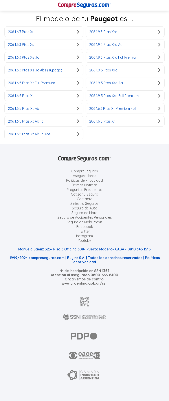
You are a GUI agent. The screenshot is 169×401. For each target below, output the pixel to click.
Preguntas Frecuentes (85, 189)
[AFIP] (84, 302)
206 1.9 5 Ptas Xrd (124, 70)
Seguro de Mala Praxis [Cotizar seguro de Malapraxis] (85, 222)
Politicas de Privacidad (84, 180)
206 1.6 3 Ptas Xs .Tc (43, 57)
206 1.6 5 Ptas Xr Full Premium (43, 83)
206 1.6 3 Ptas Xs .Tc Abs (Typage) (43, 70)
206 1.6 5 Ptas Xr (124, 121)
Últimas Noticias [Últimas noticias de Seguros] (84, 185)
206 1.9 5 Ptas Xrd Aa (124, 83)
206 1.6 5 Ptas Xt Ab (43, 108)
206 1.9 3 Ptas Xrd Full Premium (124, 57)
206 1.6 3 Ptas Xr (43, 32)
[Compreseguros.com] (84, 5)
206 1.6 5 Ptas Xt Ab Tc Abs (43, 134)
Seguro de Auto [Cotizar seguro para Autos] (84, 208)
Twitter (84, 231)
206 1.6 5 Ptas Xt (43, 95)
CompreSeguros (84, 171)
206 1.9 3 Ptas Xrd (124, 32)
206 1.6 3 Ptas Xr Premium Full (124, 108)
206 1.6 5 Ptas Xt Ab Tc (43, 121)
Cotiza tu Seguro (84, 194)
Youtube (84, 240)
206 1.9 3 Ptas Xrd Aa (124, 44)
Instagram (84, 236)
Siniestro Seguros (84, 203)
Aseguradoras (84, 175)
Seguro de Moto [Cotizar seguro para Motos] (84, 212)
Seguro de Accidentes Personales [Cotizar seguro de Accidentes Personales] (84, 217)
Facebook (84, 226)
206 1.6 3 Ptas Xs (43, 44)
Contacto (84, 199)
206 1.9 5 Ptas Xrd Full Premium (124, 95)
